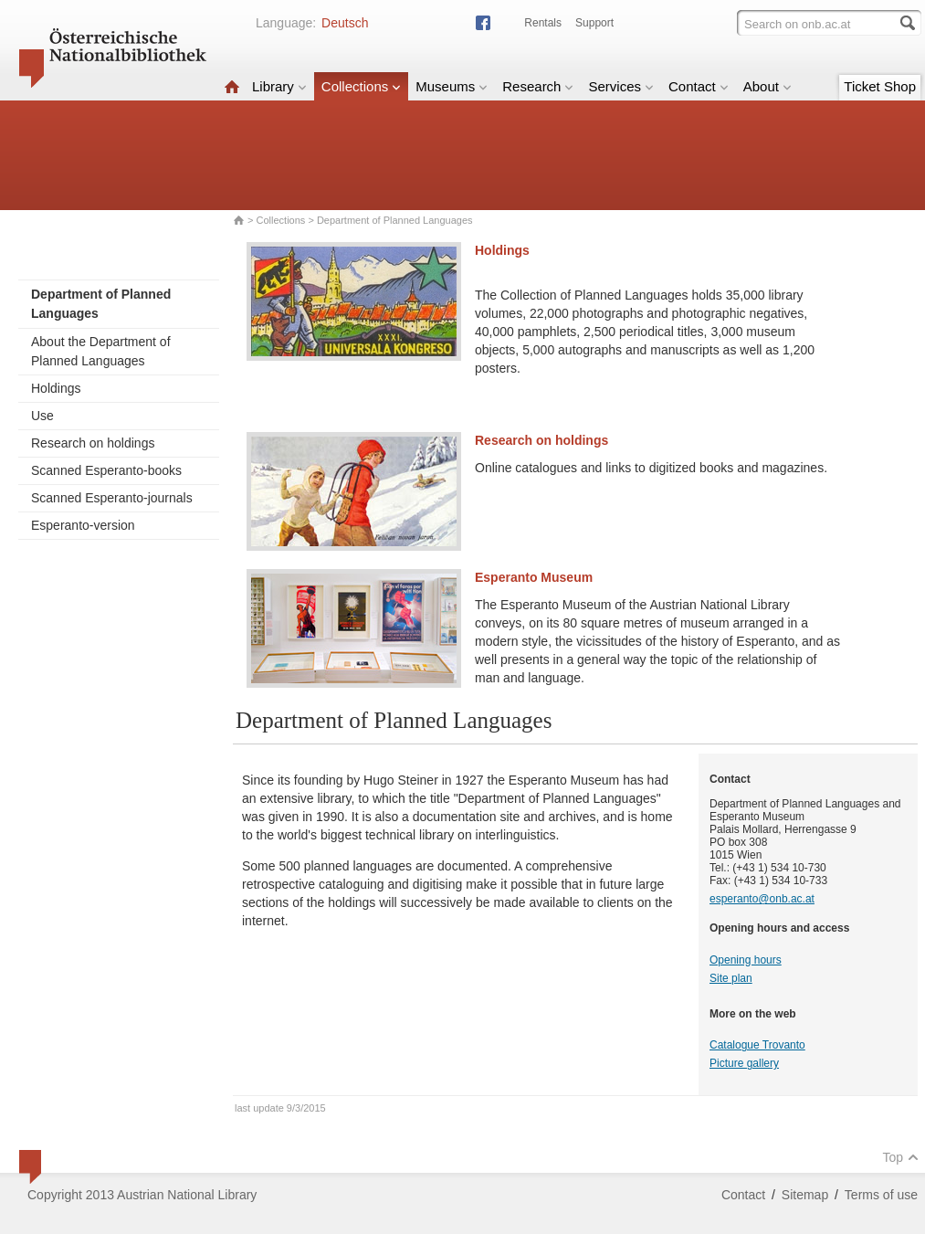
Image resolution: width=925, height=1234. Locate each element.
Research (537, 86)
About (767, 86)
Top (900, 1157)
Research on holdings (92, 443)
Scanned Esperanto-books (106, 470)
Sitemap (805, 1194)
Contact (698, 86)
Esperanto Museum (534, 577)
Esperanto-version (83, 525)
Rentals (543, 22)
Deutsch (344, 23)
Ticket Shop (880, 86)
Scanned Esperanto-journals (112, 497)
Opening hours (746, 960)
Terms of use (881, 1194)
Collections (361, 86)
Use (42, 415)
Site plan (731, 978)
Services (621, 86)
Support (594, 22)
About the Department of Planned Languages (101, 351)
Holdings (55, 388)
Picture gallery (744, 1063)
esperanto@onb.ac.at (762, 898)
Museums (451, 86)
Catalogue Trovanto (757, 1045)
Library (279, 86)
